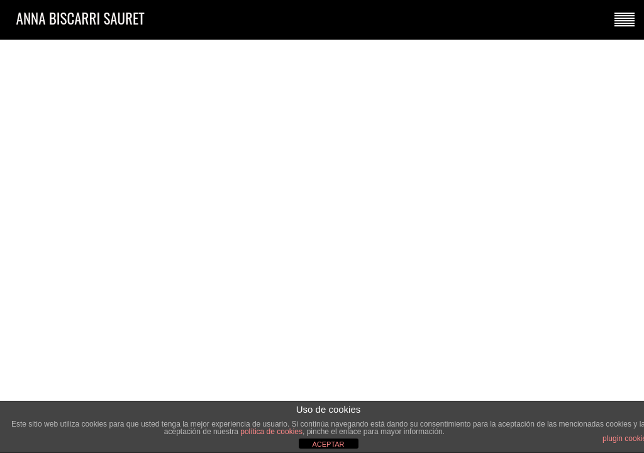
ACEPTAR (328, 444)
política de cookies (271, 431)
